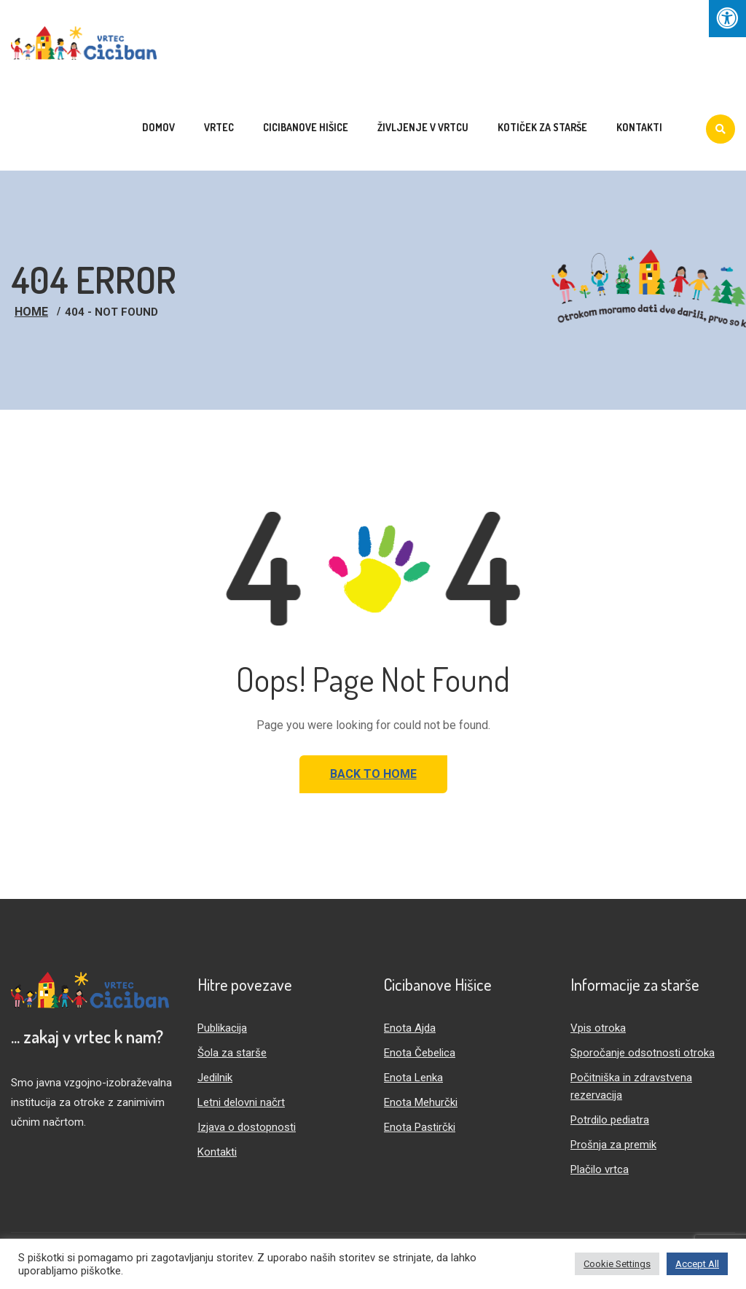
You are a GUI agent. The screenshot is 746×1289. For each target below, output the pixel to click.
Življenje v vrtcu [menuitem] (422, 127)
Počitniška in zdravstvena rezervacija (631, 1086)
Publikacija (222, 1028)
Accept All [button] (697, 1263)
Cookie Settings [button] (617, 1263)
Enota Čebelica (419, 1052)
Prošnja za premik (613, 1144)
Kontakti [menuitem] (639, 127)
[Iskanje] (720, 129)
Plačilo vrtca (599, 1169)
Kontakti (217, 1151)
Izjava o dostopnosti (246, 1127)
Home (31, 312)
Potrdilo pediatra (609, 1119)
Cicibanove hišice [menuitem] (305, 127)
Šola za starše (232, 1052)
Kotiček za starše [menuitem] (542, 127)
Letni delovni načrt (241, 1102)
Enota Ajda (410, 1028)
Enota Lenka (413, 1077)
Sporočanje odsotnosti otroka (642, 1052)
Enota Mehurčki (421, 1102)
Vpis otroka (598, 1028)
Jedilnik (214, 1077)
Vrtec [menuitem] (219, 127)
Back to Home (373, 774)
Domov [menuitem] (158, 127)
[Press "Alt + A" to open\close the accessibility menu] (727, 18)
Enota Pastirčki (419, 1127)
